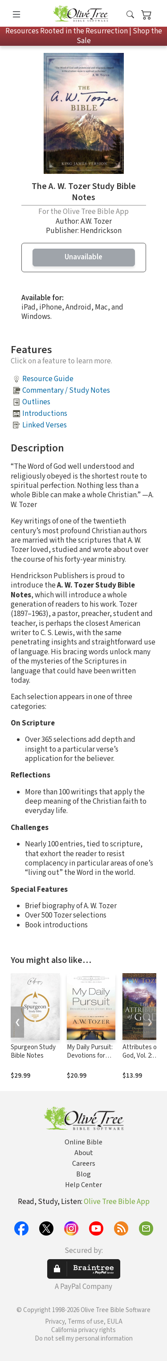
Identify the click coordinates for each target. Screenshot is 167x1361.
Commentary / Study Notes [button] (66, 390)
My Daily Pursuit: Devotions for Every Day (90, 1056)
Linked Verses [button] (44, 425)
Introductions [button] (44, 413)
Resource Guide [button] (47, 379)
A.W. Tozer (96, 221)
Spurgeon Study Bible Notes (33, 1051)
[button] (130, 15)
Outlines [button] (36, 402)
